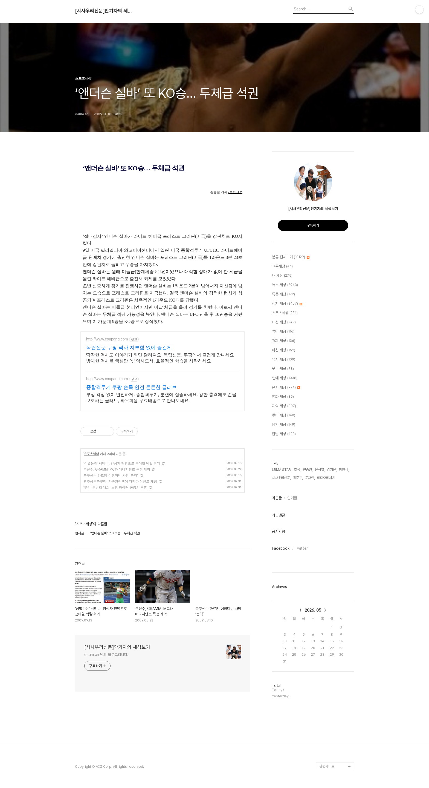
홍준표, (298, 478)
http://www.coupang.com (107, 339)
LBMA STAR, (282, 470)
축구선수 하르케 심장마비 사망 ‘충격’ (110, 475)
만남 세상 (284, 434)
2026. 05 (313, 610)
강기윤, (332, 470)
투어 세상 (283, 415)
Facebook (280, 548)
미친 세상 (283, 350)
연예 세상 (284, 378)
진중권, (308, 470)
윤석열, (320, 470)
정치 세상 (287, 303)
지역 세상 (284, 406)
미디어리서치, (326, 478)
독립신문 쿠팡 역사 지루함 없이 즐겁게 (129, 347)
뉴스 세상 (285, 285)
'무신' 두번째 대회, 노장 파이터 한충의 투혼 (115, 487)
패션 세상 (284, 322)
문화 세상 (286, 387)
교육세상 (282, 266)
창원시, (344, 470)
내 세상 (282, 276)
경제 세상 (283, 341)
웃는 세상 (283, 369)
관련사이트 (326, 766)
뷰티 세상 (283, 331)
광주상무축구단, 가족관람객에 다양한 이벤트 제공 (120, 481)
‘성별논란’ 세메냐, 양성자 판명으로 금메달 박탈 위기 (121, 463)
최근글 (277, 498)
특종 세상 (283, 294)
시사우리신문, (281, 478)
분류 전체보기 (290, 257)
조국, (297, 470)
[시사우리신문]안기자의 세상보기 (105, 11)
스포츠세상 (91, 454)
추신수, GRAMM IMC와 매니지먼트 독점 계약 (116, 469)
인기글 (292, 498)
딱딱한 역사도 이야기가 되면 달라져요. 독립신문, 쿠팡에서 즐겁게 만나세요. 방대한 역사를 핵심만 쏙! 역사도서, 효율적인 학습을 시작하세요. (160, 358)
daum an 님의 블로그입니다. (106, 654)
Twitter (301, 548)
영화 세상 (283, 397)
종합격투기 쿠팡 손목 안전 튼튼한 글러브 (131, 387)
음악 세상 (283, 425)
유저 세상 (283, 359)
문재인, (310, 478)
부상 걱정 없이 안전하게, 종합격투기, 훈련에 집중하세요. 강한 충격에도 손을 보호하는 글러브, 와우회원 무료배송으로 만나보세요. (161, 397)
